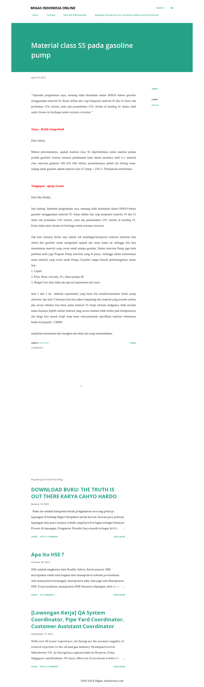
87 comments (47, 594)
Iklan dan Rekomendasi (73, 15)
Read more (119, 536)
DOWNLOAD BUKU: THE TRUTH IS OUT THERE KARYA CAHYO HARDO (74, 493)
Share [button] (155, 88)
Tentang (49, 15)
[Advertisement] (79, 442)
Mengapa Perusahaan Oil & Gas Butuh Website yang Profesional (125, 15)
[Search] (160, 8)
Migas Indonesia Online (53, 8)
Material (155, 105)
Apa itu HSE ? (47, 554)
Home (33, 15)
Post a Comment (49, 536)
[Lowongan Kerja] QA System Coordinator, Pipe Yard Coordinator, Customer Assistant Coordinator (77, 619)
